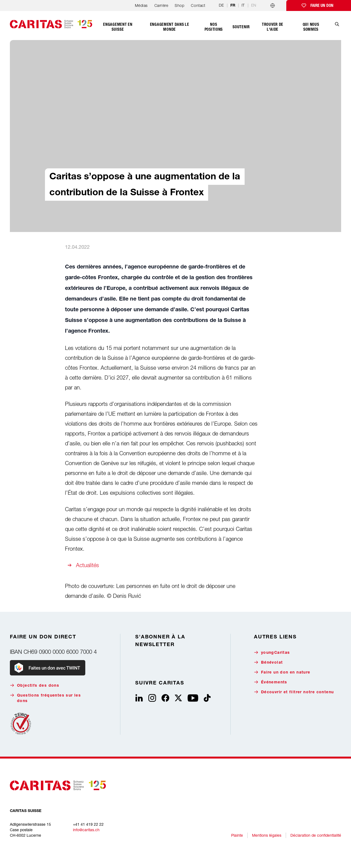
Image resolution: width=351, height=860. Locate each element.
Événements (270, 682)
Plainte (237, 835)
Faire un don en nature (282, 672)
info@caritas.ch (86, 829)
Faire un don (321, 5)
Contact (198, 5)
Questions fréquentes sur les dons (45, 698)
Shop (179, 5)
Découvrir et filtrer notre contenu (294, 692)
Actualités (87, 565)
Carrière (161, 5)
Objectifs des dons (34, 685)
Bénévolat (268, 662)
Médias (141, 5)
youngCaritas (272, 652)
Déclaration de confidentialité (315, 835)
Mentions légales (266, 835)
